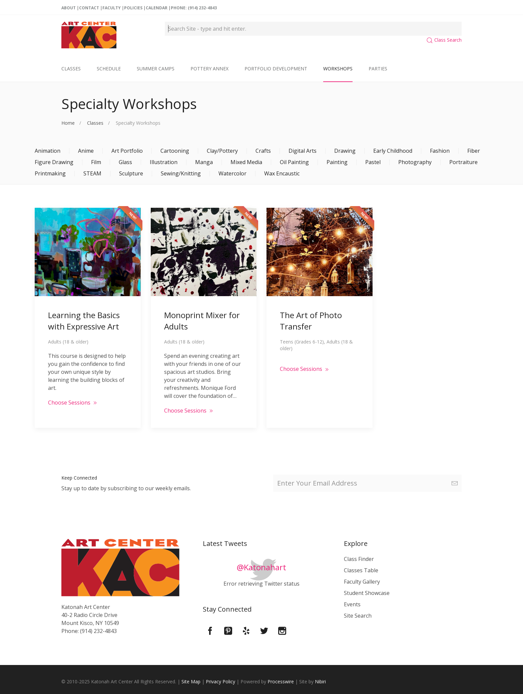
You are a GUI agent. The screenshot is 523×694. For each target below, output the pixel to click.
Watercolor (232, 173)
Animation (47, 150)
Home (68, 123)
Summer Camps (155, 68)
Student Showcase (367, 593)
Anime (86, 150)
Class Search (444, 40)
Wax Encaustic (282, 173)
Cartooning (174, 150)
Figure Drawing (54, 162)
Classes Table (361, 570)
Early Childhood (392, 150)
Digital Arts (303, 150)
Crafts (263, 150)
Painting (337, 162)
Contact (89, 8)
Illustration (163, 162)
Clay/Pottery (222, 150)
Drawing (345, 150)
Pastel (373, 162)
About (68, 8)
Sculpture (131, 173)
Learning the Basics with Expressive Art (84, 320)
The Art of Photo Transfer (311, 320)
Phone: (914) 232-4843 (194, 8)
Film (96, 162)
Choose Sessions (73, 402)
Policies (133, 8)
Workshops (338, 68)
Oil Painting (294, 162)
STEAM (92, 173)
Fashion (440, 150)
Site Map (190, 681)
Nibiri (320, 681)
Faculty (111, 8)
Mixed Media (246, 162)
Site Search (358, 615)
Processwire (281, 681)
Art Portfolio (127, 150)
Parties (378, 68)
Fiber (473, 150)
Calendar (156, 8)
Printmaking (50, 173)
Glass (125, 162)
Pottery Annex (209, 68)
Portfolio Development (275, 68)
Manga (204, 162)
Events (352, 604)
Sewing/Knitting (181, 173)
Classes (71, 68)
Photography (415, 162)
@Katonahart (261, 567)
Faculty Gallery (362, 581)
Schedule (109, 68)
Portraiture (463, 162)
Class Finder (359, 559)
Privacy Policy (220, 681)
